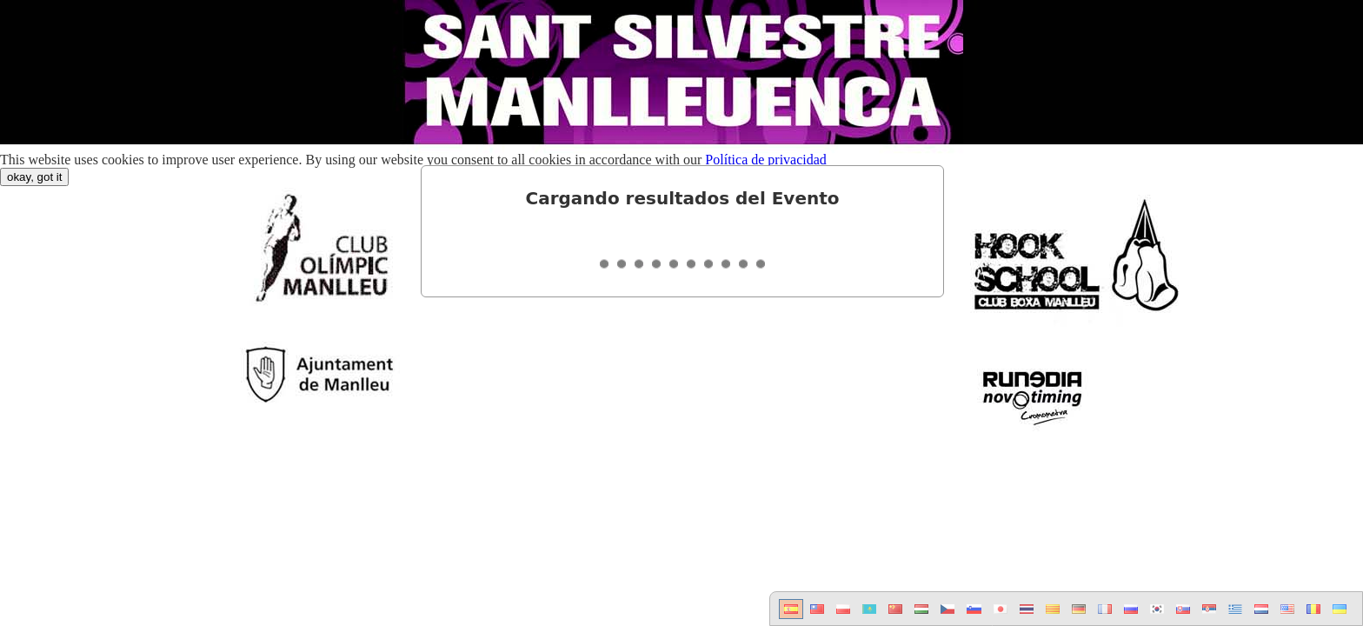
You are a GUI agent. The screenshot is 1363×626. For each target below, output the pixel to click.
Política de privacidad (766, 159)
